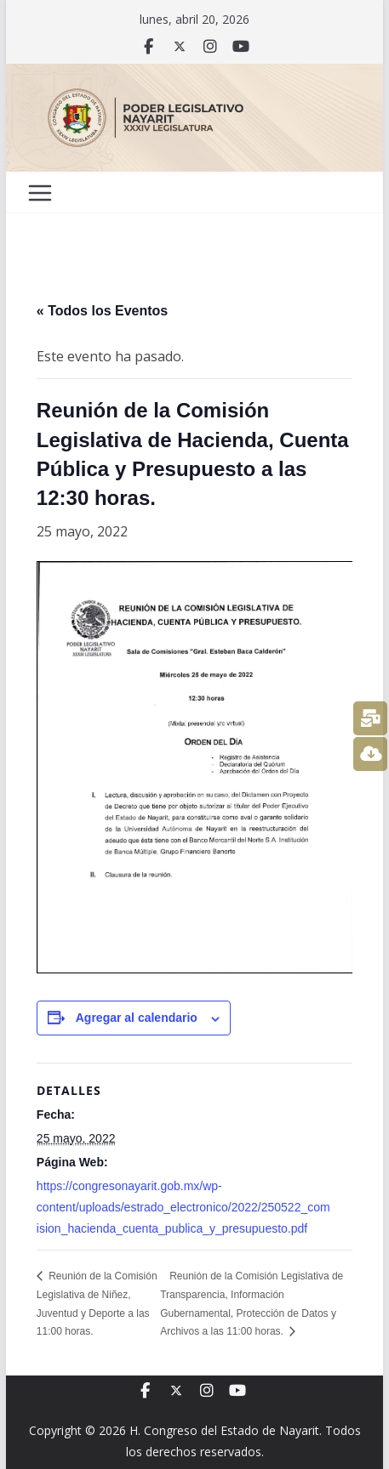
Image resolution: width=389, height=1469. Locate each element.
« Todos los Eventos (102, 310)
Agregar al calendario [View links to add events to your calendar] (136, 1017)
